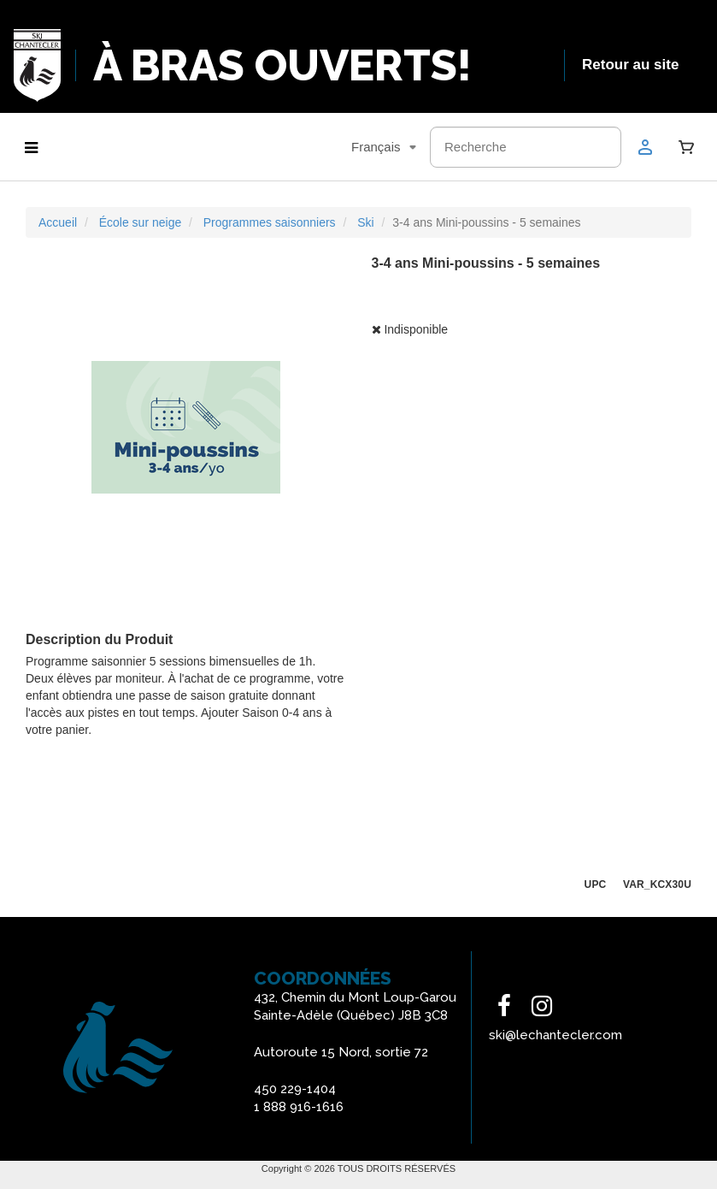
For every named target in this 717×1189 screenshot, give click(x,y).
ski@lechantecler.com (555, 1035)
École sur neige (140, 222)
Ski (365, 222)
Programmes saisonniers (269, 222)
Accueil (57, 222)
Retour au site (630, 64)
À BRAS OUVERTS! (282, 65)
